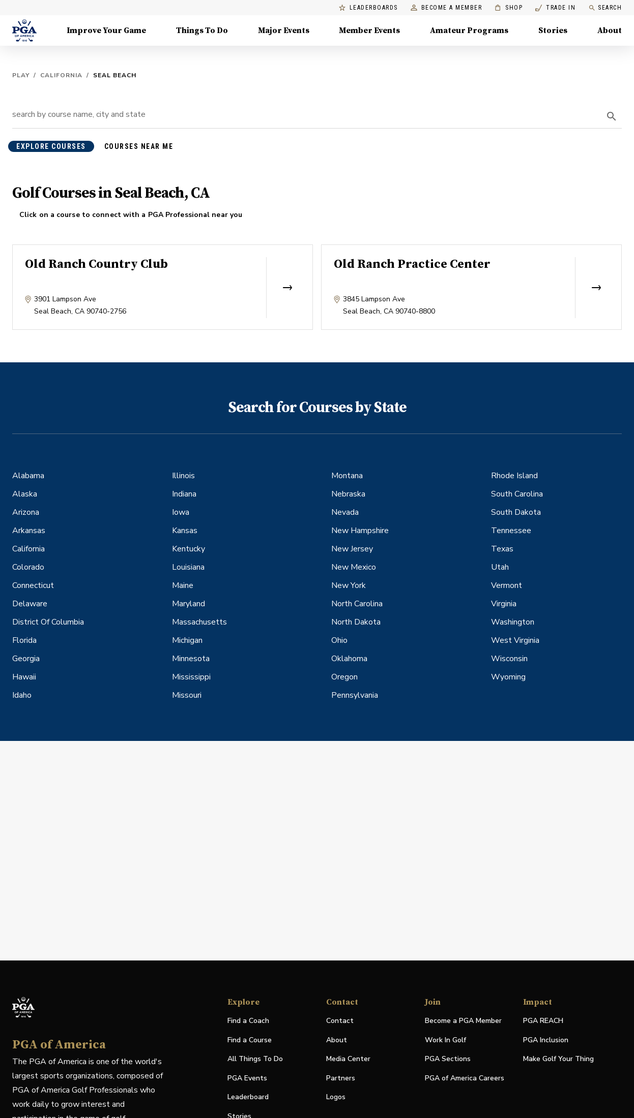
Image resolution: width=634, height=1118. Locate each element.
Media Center (348, 1059)
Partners (340, 1078)
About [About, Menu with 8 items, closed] (609, 30)
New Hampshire (360, 530)
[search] (611, 116)
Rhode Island (514, 475)
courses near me (139, 146)
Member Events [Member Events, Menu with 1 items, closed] (369, 30)
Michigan (187, 640)
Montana (347, 475)
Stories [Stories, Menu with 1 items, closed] (552, 30)
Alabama (28, 475)
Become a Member (446, 8)
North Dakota (356, 622)
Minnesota (191, 658)
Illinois (183, 475)
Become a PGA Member (463, 1021)
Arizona (25, 512)
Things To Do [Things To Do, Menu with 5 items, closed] (202, 30)
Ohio (339, 640)
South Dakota (516, 512)
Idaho (22, 695)
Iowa (180, 512)
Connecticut (33, 585)
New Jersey (352, 548)
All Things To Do (255, 1059)
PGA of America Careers (464, 1078)
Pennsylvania (354, 695)
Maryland (188, 603)
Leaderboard (248, 1097)
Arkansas (28, 530)
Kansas (184, 530)
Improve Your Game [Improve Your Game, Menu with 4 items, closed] (106, 30)
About (336, 1040)
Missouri (186, 695)
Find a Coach (248, 1021)
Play (21, 75)
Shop (509, 8)
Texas (502, 548)
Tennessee (511, 530)
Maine (182, 585)
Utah (500, 567)
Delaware (29, 603)
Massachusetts (199, 622)
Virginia (503, 603)
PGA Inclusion (545, 1040)
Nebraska (348, 494)
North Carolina (357, 603)
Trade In (555, 8)
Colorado (28, 567)
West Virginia (515, 640)
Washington (512, 622)
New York (348, 585)
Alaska (24, 494)
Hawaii (24, 676)
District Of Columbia (48, 622)
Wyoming (508, 676)
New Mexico (353, 567)
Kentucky (188, 548)
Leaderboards (368, 8)
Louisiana (188, 567)
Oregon (344, 676)
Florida (24, 640)
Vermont (506, 585)
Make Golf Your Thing (558, 1059)
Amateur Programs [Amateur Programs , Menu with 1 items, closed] (469, 30)
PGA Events (247, 1078)
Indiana (184, 494)
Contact (340, 1021)
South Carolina (517, 494)
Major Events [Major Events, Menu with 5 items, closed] (283, 30)
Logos (335, 1097)
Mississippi (191, 676)
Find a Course (249, 1040)
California (61, 75)
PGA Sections (448, 1059)
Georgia (26, 658)
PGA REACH (543, 1021)
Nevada (345, 512)
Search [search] (605, 8)
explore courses (51, 146)
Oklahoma (349, 658)
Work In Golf (445, 1040)
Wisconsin (509, 658)
